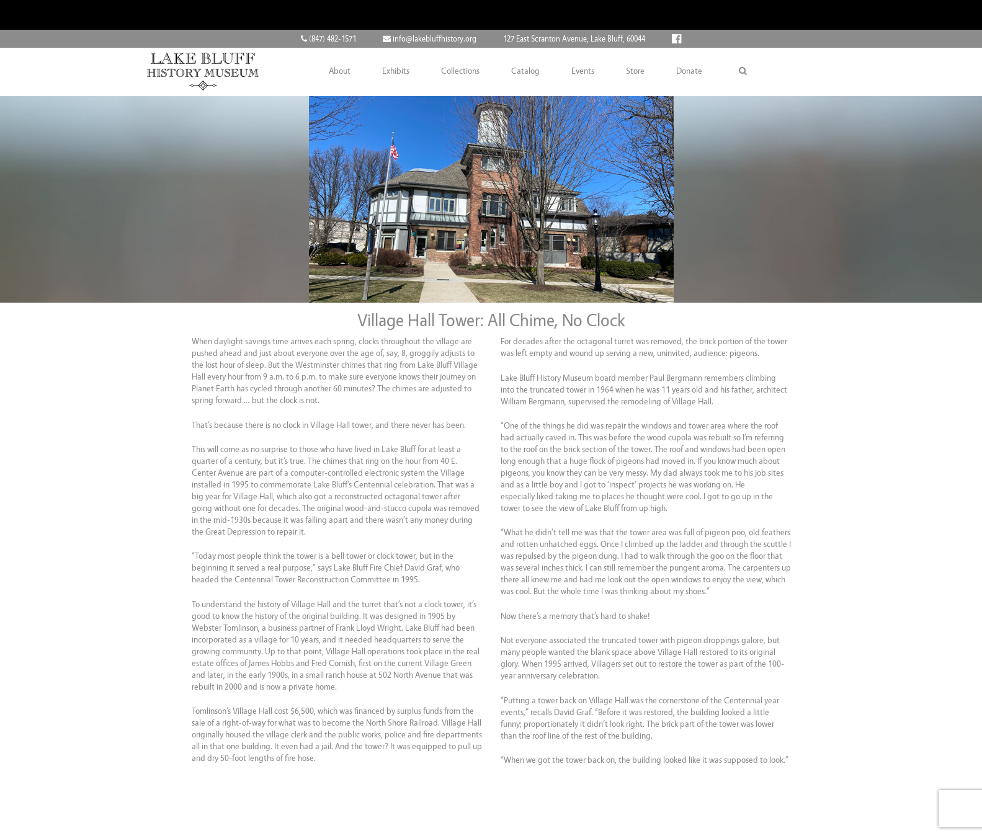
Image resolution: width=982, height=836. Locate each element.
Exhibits (395, 71)
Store (635, 71)
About (339, 71)
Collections (460, 71)
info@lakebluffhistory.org (429, 39)
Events (582, 71)
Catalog (525, 71)
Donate (689, 71)
